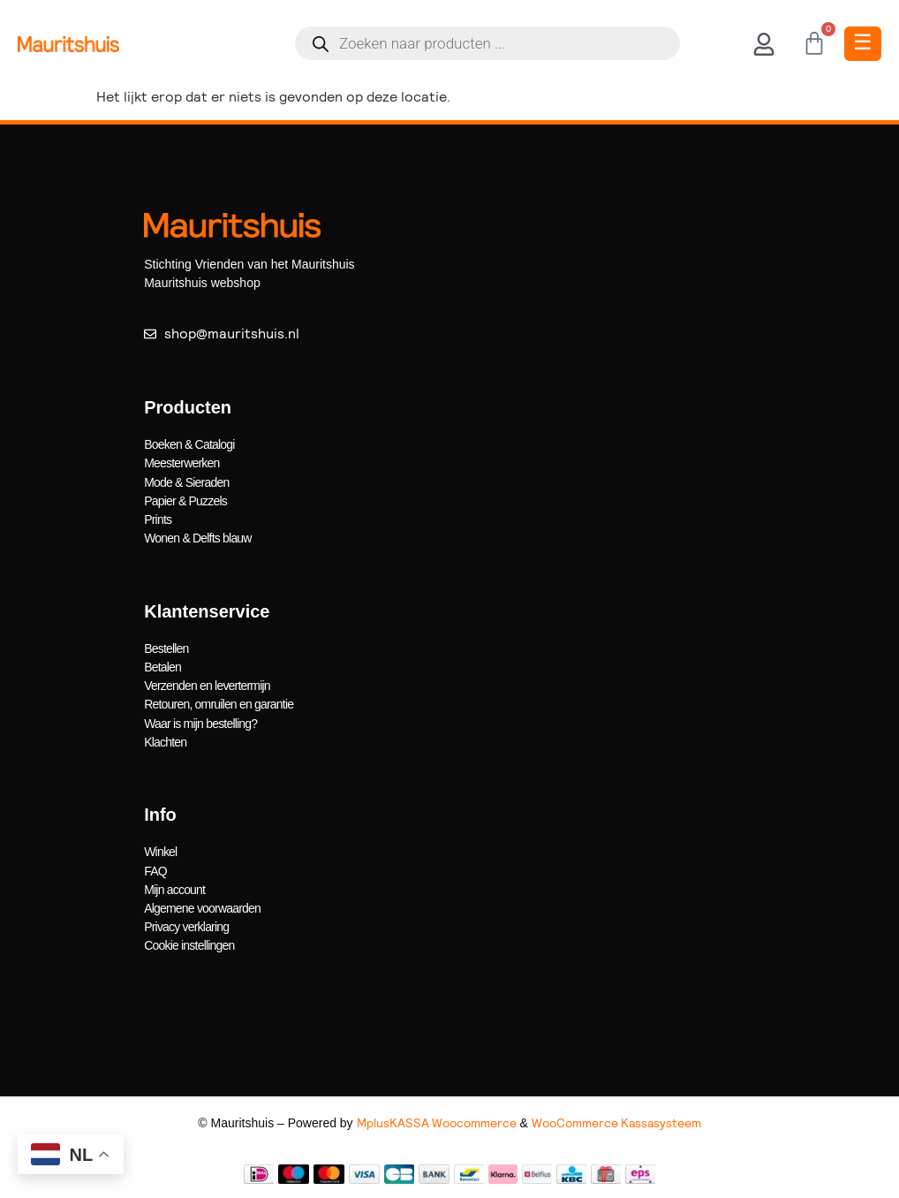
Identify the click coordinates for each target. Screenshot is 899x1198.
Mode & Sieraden (186, 481)
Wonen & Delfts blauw (197, 537)
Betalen (162, 665)
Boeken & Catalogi (189, 444)
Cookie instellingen (189, 943)
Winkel (160, 850)
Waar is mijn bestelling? (200, 721)
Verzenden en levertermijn (207, 684)
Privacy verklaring (186, 924)
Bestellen (166, 647)
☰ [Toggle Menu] (863, 42)
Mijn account (174, 887)
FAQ (155, 868)
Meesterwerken (181, 463)
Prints (157, 519)
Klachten (165, 739)
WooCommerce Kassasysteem (616, 1119)
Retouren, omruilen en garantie (218, 702)
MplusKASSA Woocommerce (437, 1119)
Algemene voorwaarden (202, 905)
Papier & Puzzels (185, 500)
